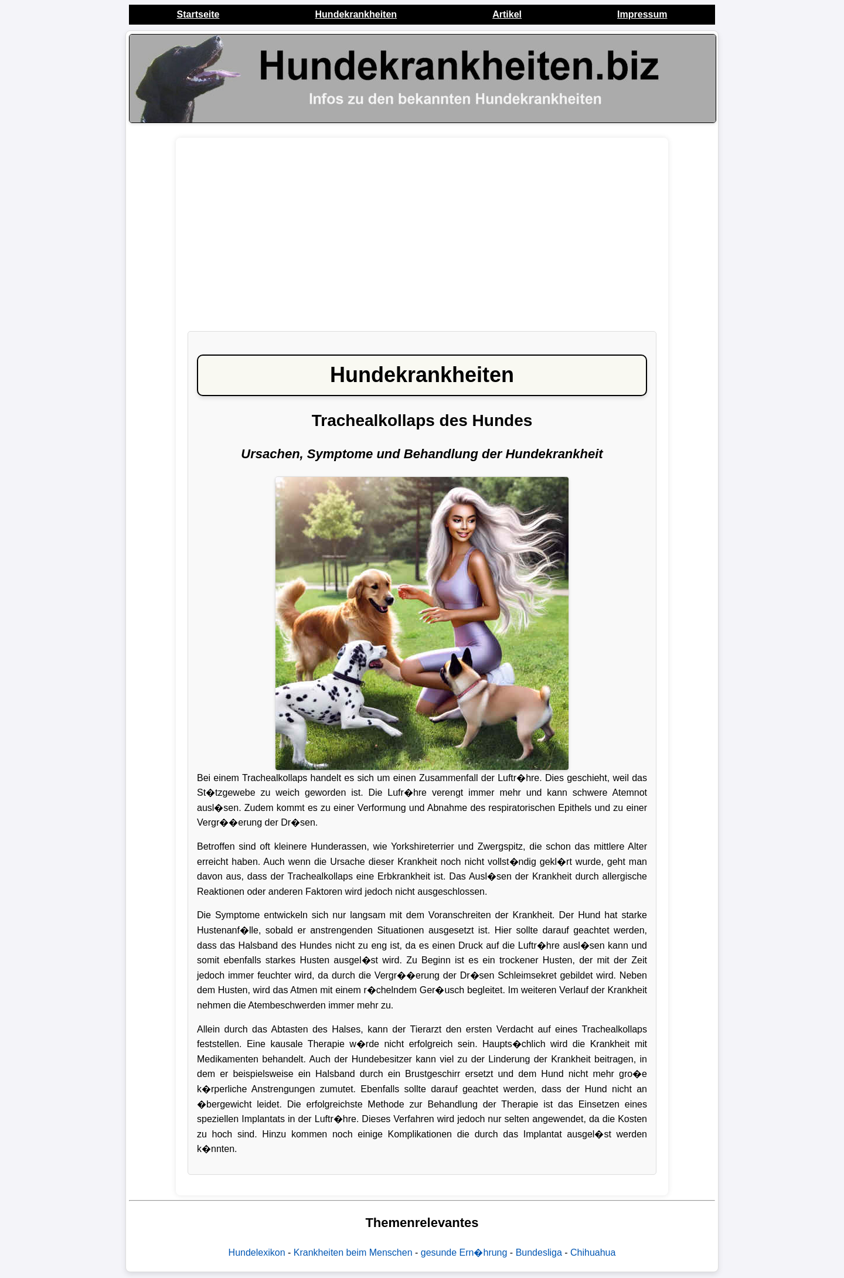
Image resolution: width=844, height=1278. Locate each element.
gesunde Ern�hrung (464, 1252)
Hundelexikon (257, 1252)
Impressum (642, 14)
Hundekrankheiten (356, 14)
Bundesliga (539, 1252)
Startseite (198, 14)
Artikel (507, 14)
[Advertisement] (422, 240)
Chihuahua (592, 1252)
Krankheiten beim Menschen (353, 1252)
